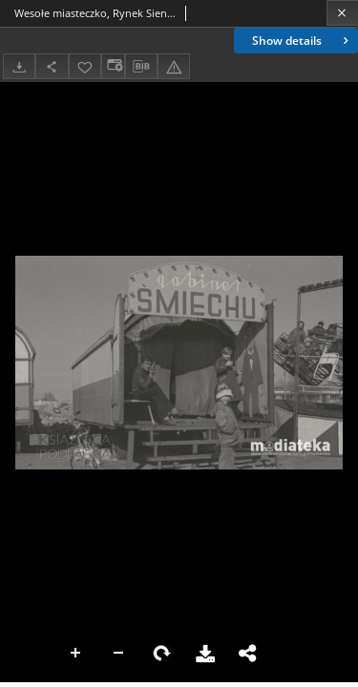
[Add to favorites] (85, 66)
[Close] (342, 13)
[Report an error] (174, 66)
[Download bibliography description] (141, 66)
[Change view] (112, 66)
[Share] (51, 66)
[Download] (19, 66)
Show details (302, 40)
